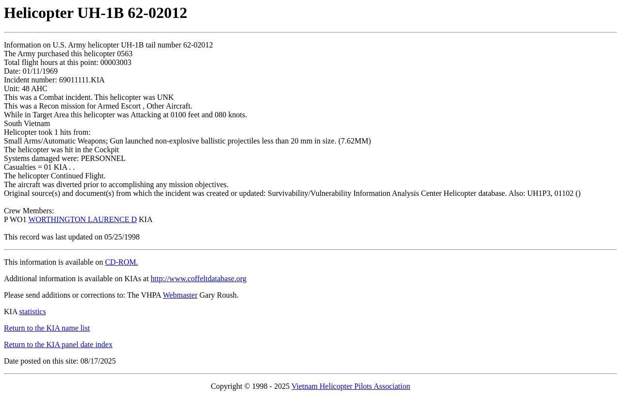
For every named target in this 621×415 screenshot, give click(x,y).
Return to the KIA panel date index (58, 344)
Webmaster (180, 295)
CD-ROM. (121, 262)
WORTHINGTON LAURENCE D (82, 219)
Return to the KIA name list (47, 328)
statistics (32, 311)
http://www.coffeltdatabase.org (198, 278)
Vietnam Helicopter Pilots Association (351, 386)
